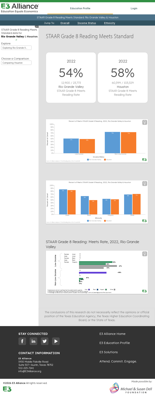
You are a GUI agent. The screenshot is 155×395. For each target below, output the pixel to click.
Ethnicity (109, 23)
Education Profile (80, 8)
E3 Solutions (108, 352)
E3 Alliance (25, 358)
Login (134, 8)
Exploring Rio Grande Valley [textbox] (16, 47)
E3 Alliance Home (112, 334)
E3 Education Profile (114, 343)
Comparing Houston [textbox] (13, 62)
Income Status (87, 23)
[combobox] (16, 48)
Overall (64, 23)
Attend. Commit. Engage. (118, 361)
